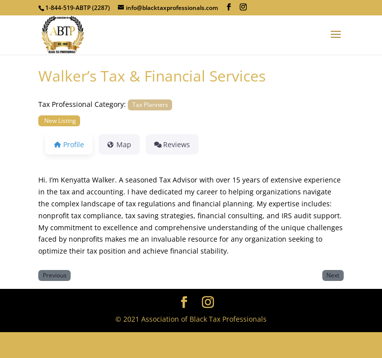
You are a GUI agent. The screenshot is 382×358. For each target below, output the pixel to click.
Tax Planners (150, 104)
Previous (55, 275)
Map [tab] (119, 144)
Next (332, 275)
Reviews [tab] (172, 144)
